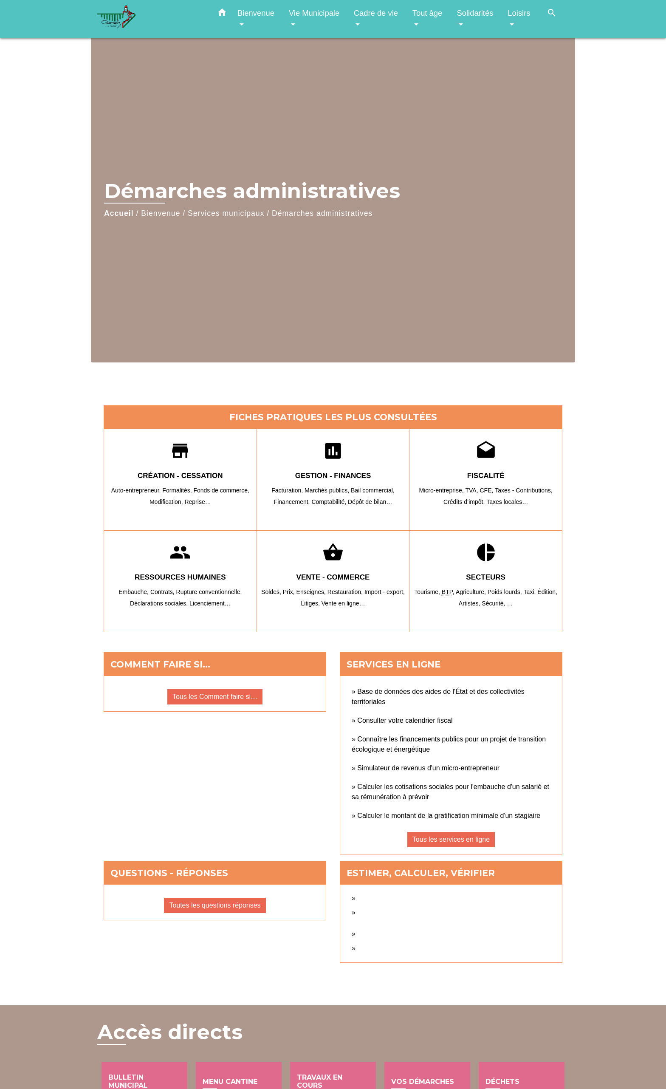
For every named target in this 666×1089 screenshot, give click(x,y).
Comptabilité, (329, 501)
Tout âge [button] (427, 12)
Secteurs (485, 577)
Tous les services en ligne (451, 839)
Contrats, (163, 591)
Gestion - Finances (333, 476)
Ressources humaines (180, 577)
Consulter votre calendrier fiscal (404, 720)
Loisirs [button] (519, 12)
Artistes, (470, 603)
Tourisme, (428, 591)
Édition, (547, 591)
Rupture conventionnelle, (209, 591)
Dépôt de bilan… (370, 501)
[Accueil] (150, 19)
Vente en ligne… (343, 603)
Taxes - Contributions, (523, 490)
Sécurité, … (497, 603)
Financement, (293, 501)
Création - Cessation (180, 476)
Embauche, (134, 591)
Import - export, (384, 591)
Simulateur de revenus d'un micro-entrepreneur (428, 768)
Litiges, (311, 603)
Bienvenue (160, 213)
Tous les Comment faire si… (214, 696)
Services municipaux (226, 213)
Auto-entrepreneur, (137, 490)
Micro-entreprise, (442, 490)
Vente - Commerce (333, 577)
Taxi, (531, 591)
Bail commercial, (373, 490)
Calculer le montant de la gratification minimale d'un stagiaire (448, 815)
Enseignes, (311, 591)
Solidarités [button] (475, 12)
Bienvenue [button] (255, 12)
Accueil (119, 213)
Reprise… (197, 501)
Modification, (167, 501)
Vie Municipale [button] (314, 12)
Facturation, (288, 490)
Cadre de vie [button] (376, 12)
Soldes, (272, 591)
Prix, (289, 591)
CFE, (487, 490)
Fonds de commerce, (221, 490)
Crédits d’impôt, (464, 501)
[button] (222, 14)
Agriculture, (472, 591)
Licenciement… (210, 603)
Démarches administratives (322, 213)
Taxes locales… (507, 501)
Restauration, (345, 591)
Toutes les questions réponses (214, 905)
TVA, (473, 490)
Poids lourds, (506, 591)
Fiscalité (486, 476)
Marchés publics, (328, 490)
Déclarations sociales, (159, 603)
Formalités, (177, 490)
